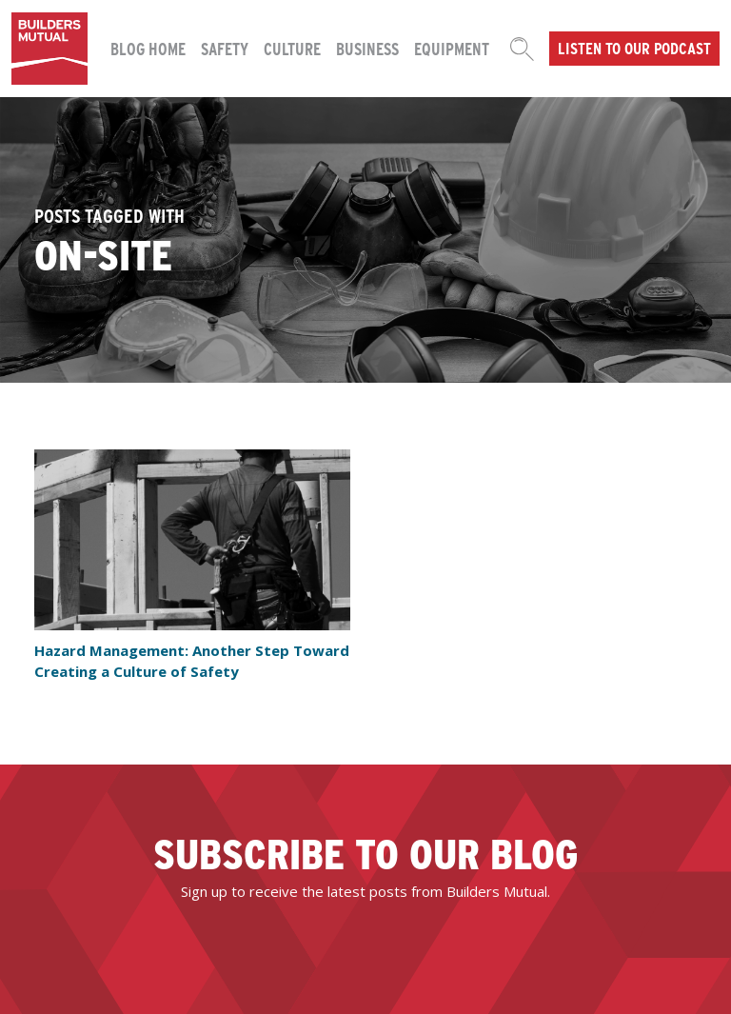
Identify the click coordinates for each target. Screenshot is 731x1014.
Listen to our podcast (634, 47)
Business (367, 48)
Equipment (451, 48)
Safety (224, 48)
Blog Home (148, 48)
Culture (292, 48)
